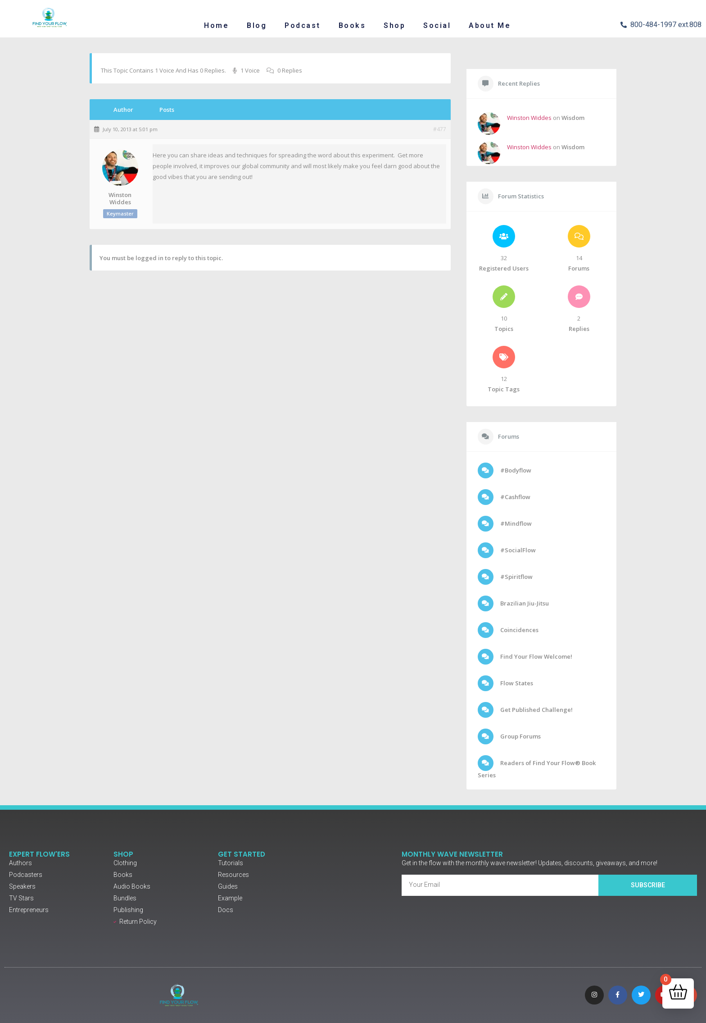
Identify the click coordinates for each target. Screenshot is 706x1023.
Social (437, 25)
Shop (394, 25)
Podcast (303, 25)
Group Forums (520, 736)
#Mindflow (515, 523)
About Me (490, 25)
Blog (257, 25)
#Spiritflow (516, 577)
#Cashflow (514, 497)
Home (216, 25)
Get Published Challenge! (536, 710)
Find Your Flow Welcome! (535, 656)
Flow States (516, 683)
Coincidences (519, 630)
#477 (439, 129)
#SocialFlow (517, 550)
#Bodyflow (515, 470)
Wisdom (572, 118)
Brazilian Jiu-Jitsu (524, 603)
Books (352, 25)
